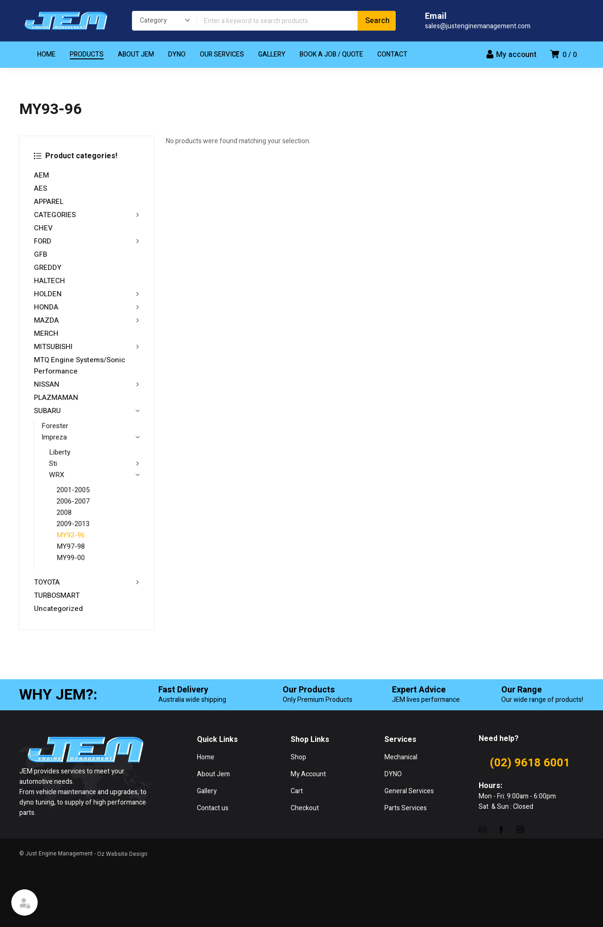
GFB (40, 254)
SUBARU (86, 410)
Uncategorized (58, 608)
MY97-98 (71, 546)
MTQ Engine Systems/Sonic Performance (79, 365)
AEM (41, 175)
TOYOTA (86, 582)
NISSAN (86, 384)
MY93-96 (71, 535)
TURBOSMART (57, 595)
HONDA (86, 307)
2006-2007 (73, 501)
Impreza (90, 437)
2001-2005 (73, 490)
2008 (64, 512)
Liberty (59, 452)
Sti (94, 463)
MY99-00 (71, 558)
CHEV (43, 228)
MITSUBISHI (86, 346)
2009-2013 (73, 524)
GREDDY (47, 267)
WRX (94, 474)
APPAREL (49, 201)
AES (40, 188)
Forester (54, 426)
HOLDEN (86, 294)
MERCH (46, 333)
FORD (86, 241)
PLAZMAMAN (56, 397)
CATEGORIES (86, 214)
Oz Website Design (122, 854)
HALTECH (49, 281)
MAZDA (86, 320)
